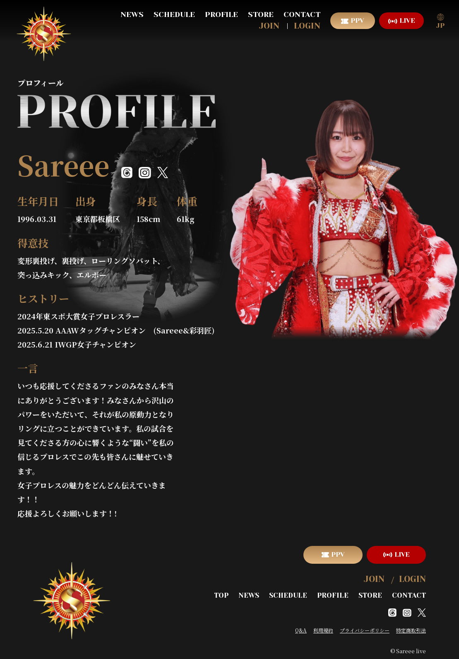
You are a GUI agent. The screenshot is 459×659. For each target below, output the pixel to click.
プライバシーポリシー (364, 628)
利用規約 (323, 628)
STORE (261, 14)
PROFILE (221, 14)
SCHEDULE (174, 14)
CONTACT (302, 14)
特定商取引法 (411, 628)
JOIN (269, 26)
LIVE (407, 20)
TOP (226, 594)
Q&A (301, 628)
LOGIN (307, 26)
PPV (357, 20)
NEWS (132, 14)
